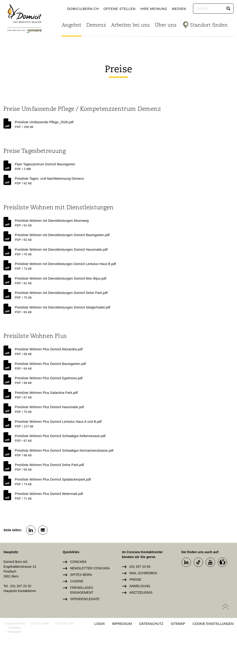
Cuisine (76, 581)
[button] (228, 8)
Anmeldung (139, 586)
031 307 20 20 (20, 586)
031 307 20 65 (139, 566)
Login (99, 624)
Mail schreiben (143, 573)
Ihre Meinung (153, 9)
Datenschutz (151, 624)
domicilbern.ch (83, 9)
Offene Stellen (119, 9)
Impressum (122, 624)
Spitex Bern (81, 575)
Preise (135, 579)
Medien (179, 9)
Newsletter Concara (90, 568)
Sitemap (178, 624)
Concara (78, 562)
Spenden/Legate (85, 599)
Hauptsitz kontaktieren (19, 591)
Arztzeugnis (141, 592)
